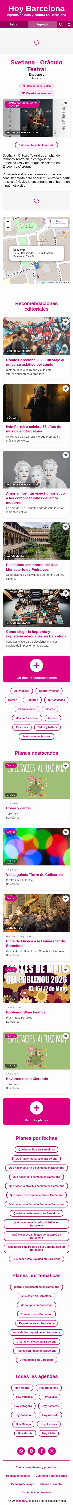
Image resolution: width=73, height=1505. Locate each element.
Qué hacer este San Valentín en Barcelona (36, 1195)
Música (52, 718)
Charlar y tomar (49, 690)
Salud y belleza (47, 727)
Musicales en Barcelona (36, 1296)
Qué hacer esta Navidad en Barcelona (37, 1258)
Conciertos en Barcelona (36, 1314)
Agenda (43, 24)
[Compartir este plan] (36, 86)
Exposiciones (27, 709)
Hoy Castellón (23, 1415)
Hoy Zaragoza (23, 1406)
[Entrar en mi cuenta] (69, 25)
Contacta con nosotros (36, 1492)
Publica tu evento (51, 1484)
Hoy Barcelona (48, 1387)
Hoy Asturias (49, 1424)
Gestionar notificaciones (51, 1475)
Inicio (14, 24)
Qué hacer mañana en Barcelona (36, 1158)
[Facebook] (41, 1451)
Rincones (22, 727)
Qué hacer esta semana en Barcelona (36, 1176)
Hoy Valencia (24, 1396)
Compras (32, 699)
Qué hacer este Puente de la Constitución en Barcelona (36, 1248)
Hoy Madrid (22, 1387)
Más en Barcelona (27, 718)
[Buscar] (61, 25)
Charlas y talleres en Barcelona (36, 1341)
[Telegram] (31, 1451)
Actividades (21, 690)
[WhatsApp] (21, 1451)
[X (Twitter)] (52, 1451)
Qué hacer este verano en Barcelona (36, 1213)
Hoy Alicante (50, 1415)
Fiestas (50, 709)
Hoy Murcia (25, 1433)
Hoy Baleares (50, 1406)
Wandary (21, 1500)
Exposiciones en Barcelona (36, 1323)
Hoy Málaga (23, 1424)
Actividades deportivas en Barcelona (36, 1332)
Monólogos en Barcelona (36, 1305)
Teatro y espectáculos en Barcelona (36, 1286)
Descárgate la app (22, 1484)
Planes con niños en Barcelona (36, 1350)
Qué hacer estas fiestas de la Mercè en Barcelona (36, 1236)
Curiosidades (56, 699)
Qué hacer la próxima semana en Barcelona (36, 1186)
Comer (12, 699)
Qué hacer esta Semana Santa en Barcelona (36, 1204)
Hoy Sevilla (50, 1396)
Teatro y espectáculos (22, 132)
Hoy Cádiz (48, 1433)
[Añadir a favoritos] (36, 93)
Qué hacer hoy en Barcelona (36, 1149)
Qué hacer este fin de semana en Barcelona (36, 1167)
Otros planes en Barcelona (36, 1359)
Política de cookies (18, 1475)
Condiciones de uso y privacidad (37, 1467)
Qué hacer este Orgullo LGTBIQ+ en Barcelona (36, 1224)
